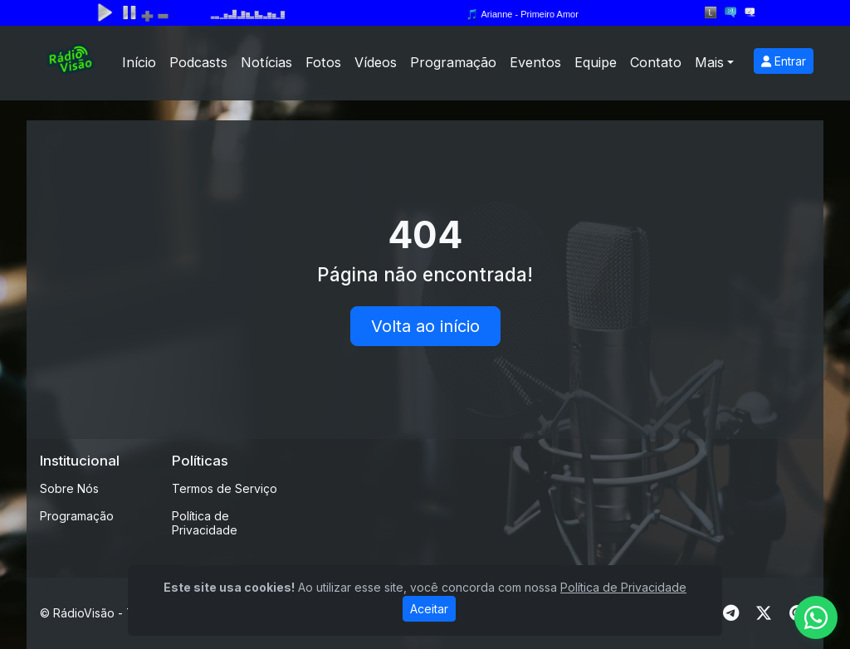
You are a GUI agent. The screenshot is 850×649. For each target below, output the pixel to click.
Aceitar (429, 609)
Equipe (595, 62)
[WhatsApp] (816, 617)
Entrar (783, 61)
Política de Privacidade (204, 523)
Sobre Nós (69, 488)
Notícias (266, 62)
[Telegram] (731, 613)
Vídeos (375, 62)
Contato (655, 62)
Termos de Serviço (224, 488)
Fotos (323, 62)
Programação (453, 62)
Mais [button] (709, 62)
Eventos (535, 62)
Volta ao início (425, 326)
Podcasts (198, 62)
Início (139, 62)
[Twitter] (763, 613)
